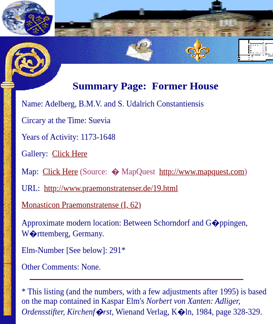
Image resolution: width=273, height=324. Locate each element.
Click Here (69, 153)
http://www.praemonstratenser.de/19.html (111, 188)
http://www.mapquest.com (201, 171)
